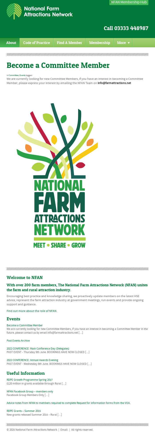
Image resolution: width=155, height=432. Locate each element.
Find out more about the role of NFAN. (32, 311)
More (123, 42)
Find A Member (69, 42)
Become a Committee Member (58, 65)
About (11, 42)
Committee (14, 75)
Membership (99, 42)
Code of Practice (36, 42)
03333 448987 (131, 28)
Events (22, 75)
